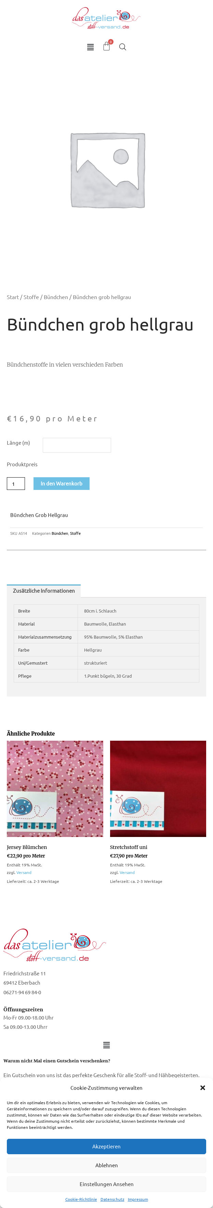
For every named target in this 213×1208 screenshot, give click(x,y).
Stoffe (31, 296)
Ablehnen (106, 1165)
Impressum (138, 1199)
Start (13, 296)
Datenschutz (112, 1199)
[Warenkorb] (106, 46)
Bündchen (56, 296)
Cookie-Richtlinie (81, 1199)
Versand (23, 872)
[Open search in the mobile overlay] (122, 47)
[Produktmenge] (16, 483)
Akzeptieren (106, 1146)
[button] (202, 1087)
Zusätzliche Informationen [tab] (44, 590)
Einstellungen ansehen (107, 1184)
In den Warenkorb (61, 483)
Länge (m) (18, 442)
